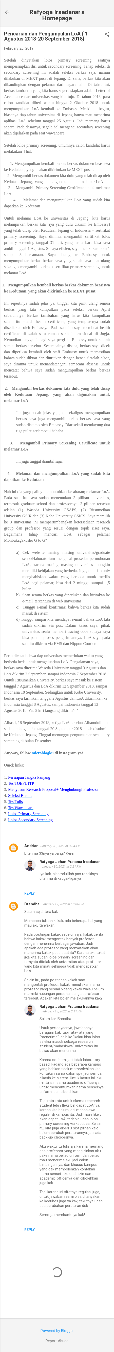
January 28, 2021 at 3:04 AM (60, 846)
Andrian (31, 846)
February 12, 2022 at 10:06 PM (63, 904)
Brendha (32, 904)
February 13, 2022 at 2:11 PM (62, 1011)
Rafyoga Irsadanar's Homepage (57, 15)
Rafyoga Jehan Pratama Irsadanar (70, 861)
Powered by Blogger (57, 1330)
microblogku (43, 753)
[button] (107, 34)
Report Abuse (57, 1341)
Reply (29, 893)
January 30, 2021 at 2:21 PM (61, 866)
